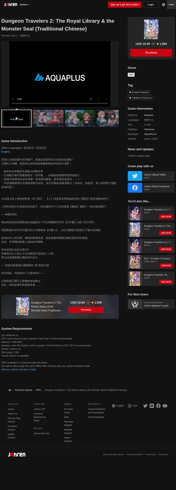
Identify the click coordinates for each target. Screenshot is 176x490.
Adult (171, 4)
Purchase (86, 309)
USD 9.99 (166, 265)
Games (25, 4)
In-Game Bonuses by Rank (40, 417)
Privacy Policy (150, 454)
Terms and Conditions (135, 454)
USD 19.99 (166, 216)
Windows (149, 115)
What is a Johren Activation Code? (18, 369)
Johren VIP (39, 409)
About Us (12, 413)
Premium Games (23, 390)
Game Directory (42, 433)
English (5, 151)
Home (11, 409)
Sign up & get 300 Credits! (124, 4)
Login (151, 4)
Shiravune (149, 129)
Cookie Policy (163, 454)
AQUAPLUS (150, 134)
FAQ (66, 417)
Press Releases (96, 417)
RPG (131, 75)
